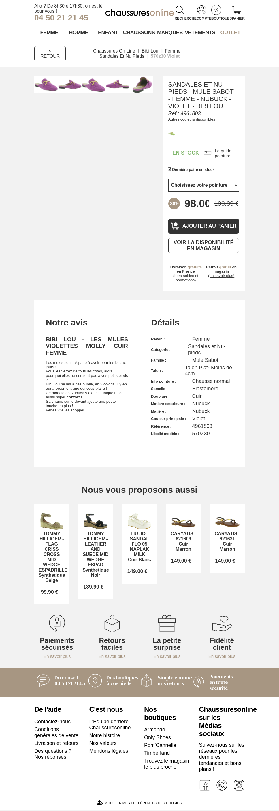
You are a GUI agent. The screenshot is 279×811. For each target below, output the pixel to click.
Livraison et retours (56, 744)
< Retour (50, 53)
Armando (154, 730)
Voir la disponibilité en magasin (203, 245)
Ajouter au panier (204, 225)
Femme (49, 32)
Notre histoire (104, 736)
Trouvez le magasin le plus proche (166, 765)
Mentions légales (108, 752)
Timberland (157, 754)
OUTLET (230, 32)
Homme (79, 32)
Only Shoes (157, 738)
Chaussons (139, 32)
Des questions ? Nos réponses (52, 755)
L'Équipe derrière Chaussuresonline (110, 725)
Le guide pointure (217, 153)
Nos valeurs (103, 744)
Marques (170, 32)
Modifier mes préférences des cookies (139, 803)
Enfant (109, 32)
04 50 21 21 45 (61, 17)
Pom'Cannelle (160, 746)
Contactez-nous (52, 722)
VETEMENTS (200, 32)
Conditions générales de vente (56, 733)
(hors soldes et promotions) (185, 273)
